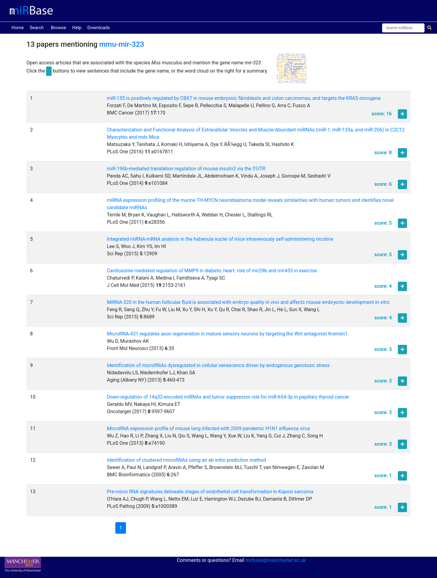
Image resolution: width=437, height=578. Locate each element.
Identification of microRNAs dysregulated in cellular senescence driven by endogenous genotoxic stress (218, 365)
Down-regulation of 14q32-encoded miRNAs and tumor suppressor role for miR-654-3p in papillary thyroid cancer (228, 397)
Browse (58, 27)
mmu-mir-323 (121, 44)
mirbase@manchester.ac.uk (276, 560)
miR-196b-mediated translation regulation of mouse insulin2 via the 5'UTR (186, 169)
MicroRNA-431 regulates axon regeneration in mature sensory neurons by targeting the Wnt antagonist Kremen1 (227, 334)
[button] (291, 71)
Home (18, 27)
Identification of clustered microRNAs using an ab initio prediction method (186, 460)
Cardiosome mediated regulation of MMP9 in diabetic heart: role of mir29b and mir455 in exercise (212, 271)
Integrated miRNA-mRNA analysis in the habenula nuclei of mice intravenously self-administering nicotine (220, 239)
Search (37, 27)
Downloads (98, 27)
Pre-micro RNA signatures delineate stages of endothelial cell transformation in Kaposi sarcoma (210, 492)
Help (77, 27)
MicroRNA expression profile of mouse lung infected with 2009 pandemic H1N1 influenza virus (208, 428)
